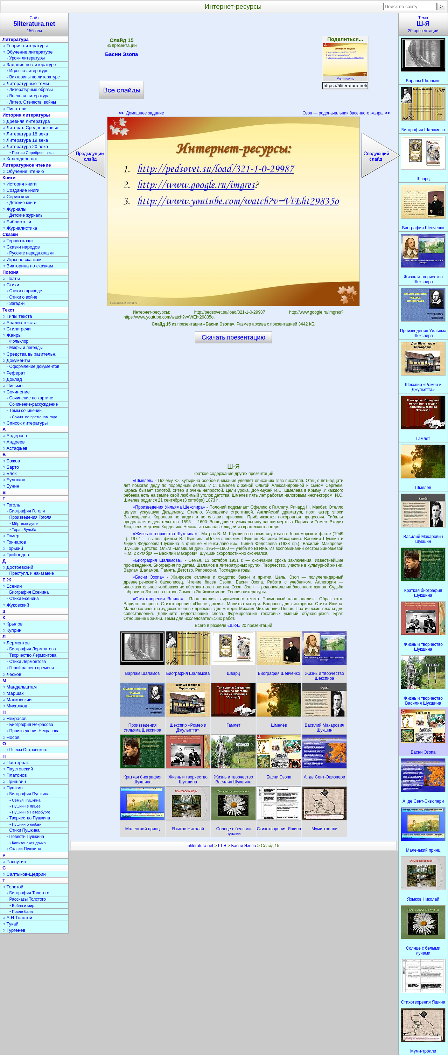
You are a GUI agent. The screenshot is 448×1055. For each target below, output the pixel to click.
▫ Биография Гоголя (26, 511)
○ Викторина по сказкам (27, 265)
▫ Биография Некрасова (30, 724)
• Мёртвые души (23, 524)
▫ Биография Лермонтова (31, 649)
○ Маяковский (16, 699)
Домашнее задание (141, 113)
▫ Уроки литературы (26, 58)
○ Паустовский (17, 768)
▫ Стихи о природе (24, 290)
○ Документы (16, 360)
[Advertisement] (233, 67)
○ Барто (10, 467)
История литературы (26, 115)
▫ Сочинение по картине (30, 398)
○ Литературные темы (25, 83)
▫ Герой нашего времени (30, 667)
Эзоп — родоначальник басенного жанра (346, 113)
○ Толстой (12, 886)
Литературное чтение (26, 165)
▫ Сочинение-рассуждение (32, 404)
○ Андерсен (14, 435)
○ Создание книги (21, 190)
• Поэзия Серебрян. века (31, 153)
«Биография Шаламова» (157, 560)
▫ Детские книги (21, 202)
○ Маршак (12, 693)
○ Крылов (12, 624)
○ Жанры (12, 335)
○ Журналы (14, 209)
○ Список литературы (25, 423)
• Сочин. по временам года (33, 417)
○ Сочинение (16, 391)
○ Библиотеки (16, 221)
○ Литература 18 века (25, 134)
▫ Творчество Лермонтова (31, 655)
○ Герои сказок (18, 240)
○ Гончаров (14, 542)
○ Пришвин (14, 781)
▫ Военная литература (28, 95)
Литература (15, 39)
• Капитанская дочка (27, 843)
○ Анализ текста (19, 322)
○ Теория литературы (25, 45)
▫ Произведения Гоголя (29, 517)
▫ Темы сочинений (24, 410)
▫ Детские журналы (25, 215)
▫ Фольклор (17, 341)
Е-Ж (6, 579)
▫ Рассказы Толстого (26, 899)
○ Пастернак (15, 762)
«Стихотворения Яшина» (158, 598)
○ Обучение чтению (23, 171)
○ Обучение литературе (27, 52)
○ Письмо (12, 385)
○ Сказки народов (21, 247)
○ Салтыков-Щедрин (24, 874)
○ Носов (11, 737)
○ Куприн (11, 630)
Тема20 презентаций (423, 24)
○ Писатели (14, 108)
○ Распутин (14, 861)
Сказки (10, 234)
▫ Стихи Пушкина (23, 830)
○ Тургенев (13, 930)
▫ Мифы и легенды (25, 347)
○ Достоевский (17, 567)
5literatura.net (200, 845)
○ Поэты (11, 278)
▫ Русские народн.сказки (30, 253)
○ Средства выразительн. (29, 354)
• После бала (21, 911)
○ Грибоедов (15, 554)
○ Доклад (12, 379)
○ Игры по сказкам (21, 259)
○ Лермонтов (16, 642)
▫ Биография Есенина (28, 592)
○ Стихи (10, 284)
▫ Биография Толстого (28, 892)
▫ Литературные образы (30, 89)
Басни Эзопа (121, 55)
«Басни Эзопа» (148, 577)
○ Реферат (13, 373)
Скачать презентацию (233, 337)
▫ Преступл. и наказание (30, 573)
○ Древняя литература (26, 121)
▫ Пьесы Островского (27, 749)
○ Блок (9, 473)
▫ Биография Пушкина (28, 793)
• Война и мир (21, 905)
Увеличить (345, 77)
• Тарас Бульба (22, 530)
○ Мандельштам (19, 687)
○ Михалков (14, 705)
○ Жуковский (15, 605)
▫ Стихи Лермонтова (26, 661)
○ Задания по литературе (29, 64)
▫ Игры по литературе (27, 70)
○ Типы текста (17, 316)
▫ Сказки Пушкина (24, 848)
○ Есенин (12, 586)
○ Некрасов (14, 718)
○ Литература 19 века (25, 140)
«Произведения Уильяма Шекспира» (169, 507)
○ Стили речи (16, 328)
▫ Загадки (15, 303)
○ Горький (12, 548)
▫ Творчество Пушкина (28, 818)
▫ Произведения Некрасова (33, 730)
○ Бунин (10, 486)
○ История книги (19, 184)
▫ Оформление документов (33, 366)
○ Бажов (11, 460)
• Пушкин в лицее (25, 806)
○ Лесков (11, 674)
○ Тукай (10, 924)
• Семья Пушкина (25, 800)
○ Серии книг (16, 196)
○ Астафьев (14, 448)
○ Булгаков (13, 479)
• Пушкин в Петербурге (29, 812)
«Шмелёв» (143, 480)
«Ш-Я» (234, 625)
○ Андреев (13, 442)
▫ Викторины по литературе (33, 77)
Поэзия (10, 272)
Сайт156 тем (34, 24)
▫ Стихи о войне (22, 297)
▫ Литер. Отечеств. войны (31, 102)
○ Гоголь (11, 505)
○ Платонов (14, 775)
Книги (8, 177)
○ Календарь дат (20, 158)
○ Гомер (10, 535)
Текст (8, 310)
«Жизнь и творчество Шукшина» (165, 533)
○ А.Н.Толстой (17, 917)
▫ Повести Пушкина (25, 836)
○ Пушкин (12, 787)
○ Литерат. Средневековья (30, 127)
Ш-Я (222, 845)
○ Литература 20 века (25, 146)
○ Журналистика (19, 228)
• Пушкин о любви (25, 824)
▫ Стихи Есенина (23, 598)
